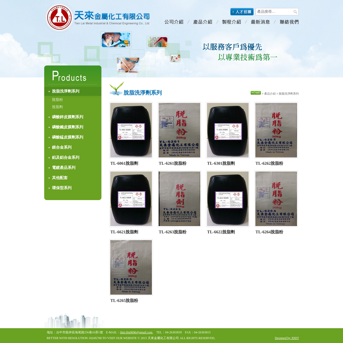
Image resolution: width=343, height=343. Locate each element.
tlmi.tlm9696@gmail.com (136, 332)
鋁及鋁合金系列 (65, 157)
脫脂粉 (57, 100)
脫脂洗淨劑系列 (65, 91)
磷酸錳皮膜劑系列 (67, 137)
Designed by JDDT (287, 338)
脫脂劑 (57, 107)
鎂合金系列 (62, 147)
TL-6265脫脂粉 (124, 300)
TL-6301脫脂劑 (221, 163)
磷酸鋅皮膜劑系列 (67, 117)
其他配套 (60, 178)
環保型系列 (62, 188)
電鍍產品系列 (63, 168)
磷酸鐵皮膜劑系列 (67, 127)
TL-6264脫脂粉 (269, 232)
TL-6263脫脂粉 (173, 232)
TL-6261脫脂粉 (173, 163)
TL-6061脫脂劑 (124, 163)
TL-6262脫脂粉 (269, 163)
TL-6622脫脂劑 (221, 232)
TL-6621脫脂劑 (124, 232)
